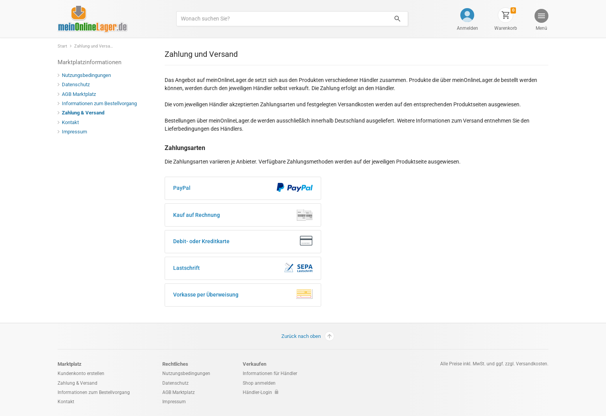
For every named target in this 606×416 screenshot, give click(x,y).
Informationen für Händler (270, 373)
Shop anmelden (259, 383)
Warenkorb (505, 28)
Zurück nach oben (307, 336)
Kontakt (68, 122)
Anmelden (467, 28)
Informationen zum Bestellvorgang (97, 103)
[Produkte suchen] (282, 19)
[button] (541, 20)
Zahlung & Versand (81, 113)
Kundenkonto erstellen (81, 373)
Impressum (72, 132)
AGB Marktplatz (77, 94)
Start (62, 46)
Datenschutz (74, 84)
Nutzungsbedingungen (84, 75)
